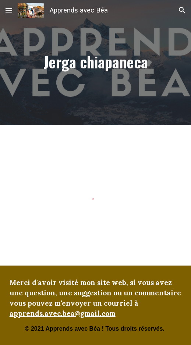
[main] (96, 62)
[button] (9, 10)
